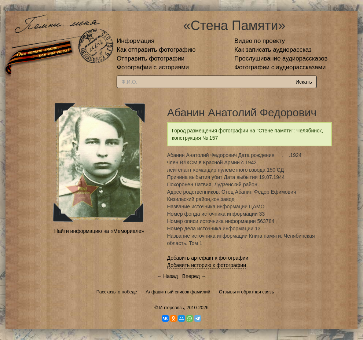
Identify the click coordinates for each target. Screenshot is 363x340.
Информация (135, 40)
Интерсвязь (171, 307)
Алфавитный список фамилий (178, 292)
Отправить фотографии (150, 58)
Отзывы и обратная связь (246, 292)
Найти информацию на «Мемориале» (99, 231)
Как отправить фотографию (156, 49)
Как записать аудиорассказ (273, 49)
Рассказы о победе (116, 292)
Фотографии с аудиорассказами (280, 67)
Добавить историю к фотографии (206, 265)
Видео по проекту (259, 40)
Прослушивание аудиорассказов (280, 58)
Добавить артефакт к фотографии (208, 258)
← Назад (167, 276)
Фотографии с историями (153, 67)
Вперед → (194, 276)
